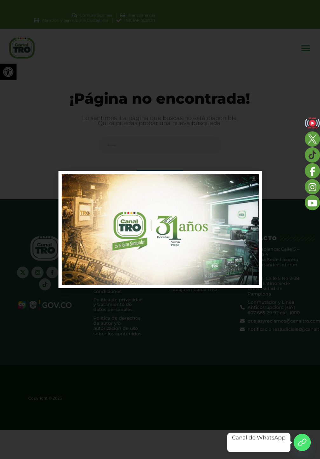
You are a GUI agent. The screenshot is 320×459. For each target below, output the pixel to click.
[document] (160, 229)
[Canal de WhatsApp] (302, 442)
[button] (254, 178)
